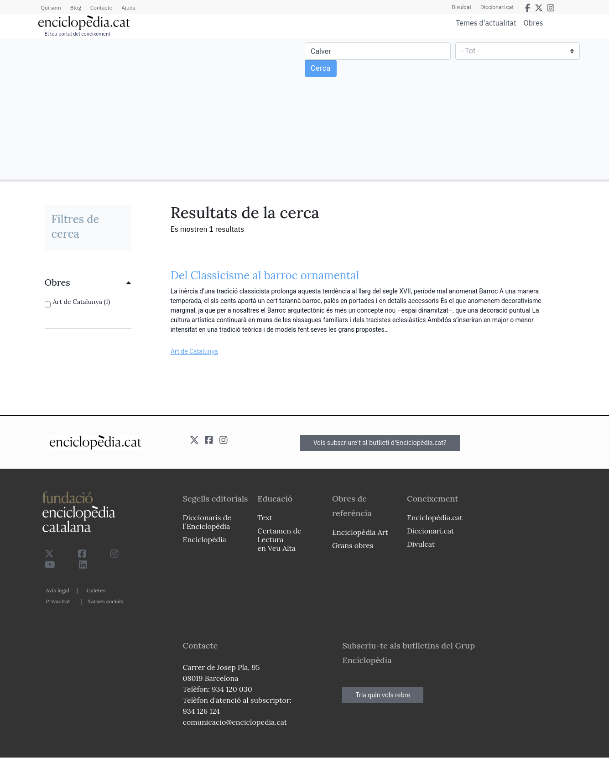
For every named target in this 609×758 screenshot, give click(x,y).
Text (264, 517)
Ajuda (128, 7)
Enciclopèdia (204, 539)
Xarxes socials (105, 601)
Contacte (101, 7)
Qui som (51, 7)
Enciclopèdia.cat (435, 517)
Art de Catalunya (194, 351)
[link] (88, 282)
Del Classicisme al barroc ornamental (265, 275)
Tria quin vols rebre (382, 695)
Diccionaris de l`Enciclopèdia (207, 522)
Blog (75, 7)
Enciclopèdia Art (360, 532)
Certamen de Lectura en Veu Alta (279, 539)
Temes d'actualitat (486, 23)
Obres (533, 22)
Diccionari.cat (497, 7)
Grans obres (352, 545)
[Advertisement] (153, 109)
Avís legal (57, 590)
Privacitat (58, 601)
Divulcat (461, 7)
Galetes (96, 590)
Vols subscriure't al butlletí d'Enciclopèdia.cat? (380, 443)
